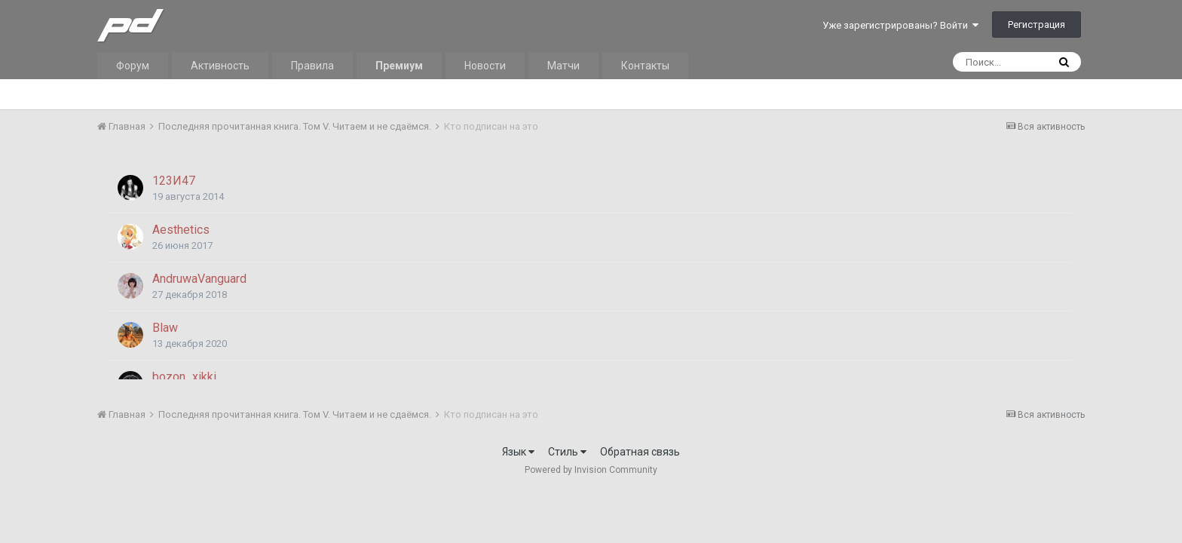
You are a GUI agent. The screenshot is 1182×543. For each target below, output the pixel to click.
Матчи (563, 66)
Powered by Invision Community (591, 470)
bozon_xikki (184, 377)
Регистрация (1036, 24)
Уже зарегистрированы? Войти (900, 25)
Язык (518, 452)
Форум (132, 66)
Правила (312, 66)
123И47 (173, 180)
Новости (485, 66)
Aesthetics (181, 229)
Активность (220, 66)
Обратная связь (640, 452)
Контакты (645, 66)
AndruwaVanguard (199, 279)
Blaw (165, 328)
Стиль (567, 452)
